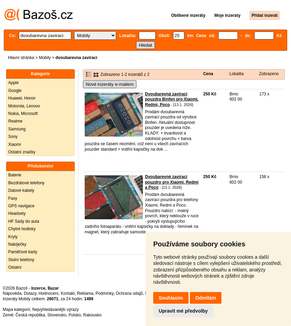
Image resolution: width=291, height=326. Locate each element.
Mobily (45, 57)
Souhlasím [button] (171, 298)
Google (15, 90)
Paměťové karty (22, 251)
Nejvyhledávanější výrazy (55, 309)
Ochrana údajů (129, 293)
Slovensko (56, 315)
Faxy (12, 198)
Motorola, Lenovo (24, 106)
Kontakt (68, 293)
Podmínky (104, 293)
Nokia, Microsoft (23, 113)
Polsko (75, 315)
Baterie (14, 175)
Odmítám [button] (205, 298)
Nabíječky (17, 244)
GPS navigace (21, 205)
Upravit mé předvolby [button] (183, 311)
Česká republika (30, 315)
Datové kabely (21, 190)
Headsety (17, 213)
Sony (12, 136)
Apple (13, 82)
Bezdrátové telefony (26, 183)
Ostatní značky (21, 152)
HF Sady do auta (23, 221)
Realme (15, 121)
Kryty (12, 236)
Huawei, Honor (21, 98)
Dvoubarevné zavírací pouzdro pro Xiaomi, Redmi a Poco (171, 182)
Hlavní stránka (21, 57)
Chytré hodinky (22, 228)
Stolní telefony (21, 259)
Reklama (85, 293)
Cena (208, 73)
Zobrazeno (269, 73)
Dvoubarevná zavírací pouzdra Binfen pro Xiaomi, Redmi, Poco (171, 99)
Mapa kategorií (16, 309)
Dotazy (30, 293)
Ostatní (15, 267)
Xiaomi (14, 144)
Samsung (17, 129)
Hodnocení (49, 293)
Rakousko (92, 315)
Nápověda (12, 293)
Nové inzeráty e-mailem (110, 84)
